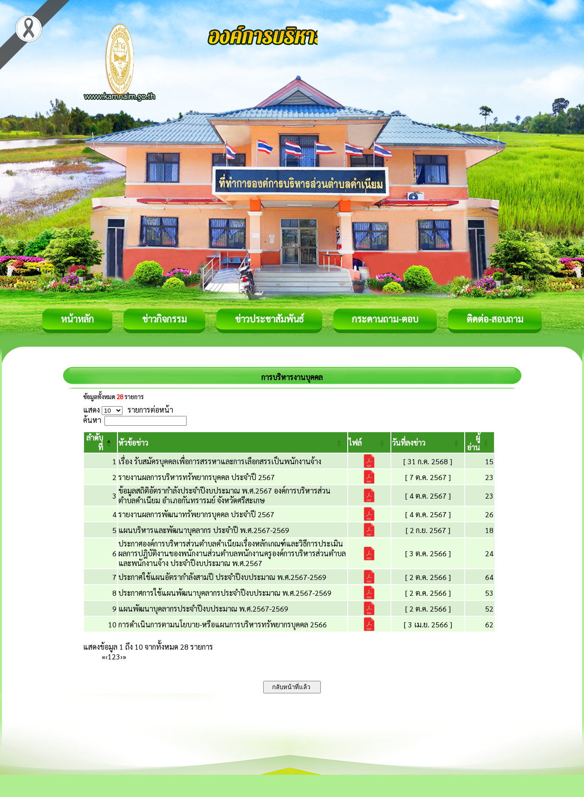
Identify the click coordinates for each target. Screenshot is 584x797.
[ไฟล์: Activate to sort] (369, 442)
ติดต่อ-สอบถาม (495, 319)
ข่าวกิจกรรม (164, 319)
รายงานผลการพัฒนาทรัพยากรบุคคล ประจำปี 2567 (196, 514)
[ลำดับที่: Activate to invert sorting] (100, 442)
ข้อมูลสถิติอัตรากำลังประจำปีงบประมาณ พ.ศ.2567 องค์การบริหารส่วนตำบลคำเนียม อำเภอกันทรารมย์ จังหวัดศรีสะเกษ (224, 495)
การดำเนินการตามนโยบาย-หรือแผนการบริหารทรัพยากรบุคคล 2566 (222, 624)
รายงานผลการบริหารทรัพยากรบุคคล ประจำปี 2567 (196, 477)
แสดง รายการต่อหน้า (128, 410)
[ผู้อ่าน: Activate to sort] (479, 442)
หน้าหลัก (77, 319)
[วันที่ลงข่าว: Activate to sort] (428, 442)
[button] (133, 443)
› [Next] (121, 656)
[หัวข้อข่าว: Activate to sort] (232, 442)
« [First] (103, 656)
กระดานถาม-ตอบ (385, 319)
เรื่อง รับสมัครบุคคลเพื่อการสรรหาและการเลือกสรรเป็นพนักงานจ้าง (219, 461)
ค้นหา (92, 420)
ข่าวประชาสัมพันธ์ (269, 319)
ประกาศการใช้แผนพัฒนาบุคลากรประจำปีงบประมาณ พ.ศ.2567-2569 (224, 593)
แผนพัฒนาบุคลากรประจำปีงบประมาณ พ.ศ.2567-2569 (203, 608)
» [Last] (124, 656)
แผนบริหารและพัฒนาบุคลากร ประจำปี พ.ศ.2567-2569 (203, 530)
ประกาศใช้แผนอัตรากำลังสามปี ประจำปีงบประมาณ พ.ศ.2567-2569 (222, 577)
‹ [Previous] (106, 656)
